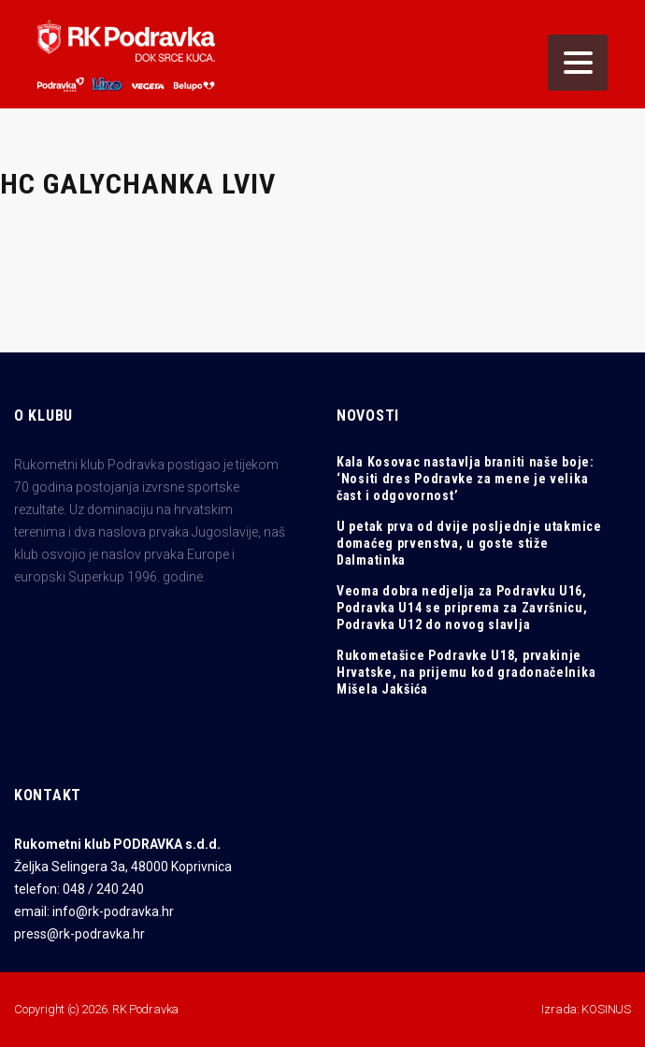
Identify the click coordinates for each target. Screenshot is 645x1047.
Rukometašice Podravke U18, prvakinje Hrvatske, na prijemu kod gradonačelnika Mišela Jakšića (466, 672)
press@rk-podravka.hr (79, 933)
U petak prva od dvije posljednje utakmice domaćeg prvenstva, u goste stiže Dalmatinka (469, 543)
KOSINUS (606, 1009)
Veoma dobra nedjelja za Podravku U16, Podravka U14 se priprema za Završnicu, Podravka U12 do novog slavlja (462, 607)
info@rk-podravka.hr (113, 911)
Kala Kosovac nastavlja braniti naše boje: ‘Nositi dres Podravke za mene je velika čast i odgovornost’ (466, 478)
